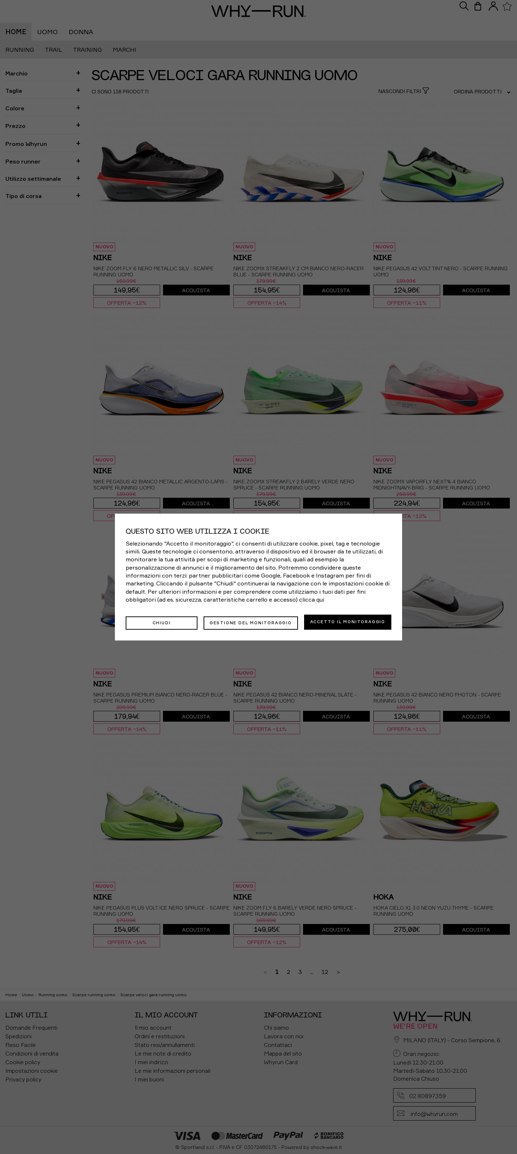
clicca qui (311, 600)
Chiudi (162, 621)
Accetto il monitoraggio (347, 621)
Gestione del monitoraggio (251, 621)
